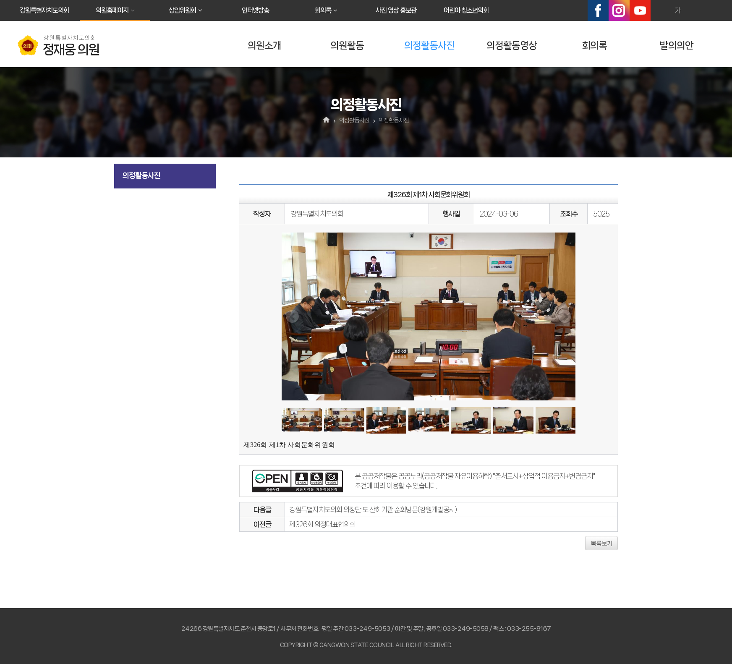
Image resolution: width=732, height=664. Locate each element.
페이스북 (598, 10)
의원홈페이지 (112, 10)
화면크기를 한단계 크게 (660, 10)
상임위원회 (182, 10)
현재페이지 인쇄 (714, 10)
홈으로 (327, 120)
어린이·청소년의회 (466, 10)
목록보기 (601, 543)
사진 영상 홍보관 (396, 10)
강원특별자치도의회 (44, 10)
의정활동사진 (429, 45)
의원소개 (264, 45)
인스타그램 (619, 10)
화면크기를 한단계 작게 (696, 10)
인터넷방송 (255, 10)
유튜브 (640, 10)
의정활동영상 (511, 45)
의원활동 (347, 45)
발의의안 (676, 45)
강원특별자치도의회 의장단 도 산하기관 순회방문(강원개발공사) (373, 509)
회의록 (323, 10)
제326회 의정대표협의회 (322, 524)
